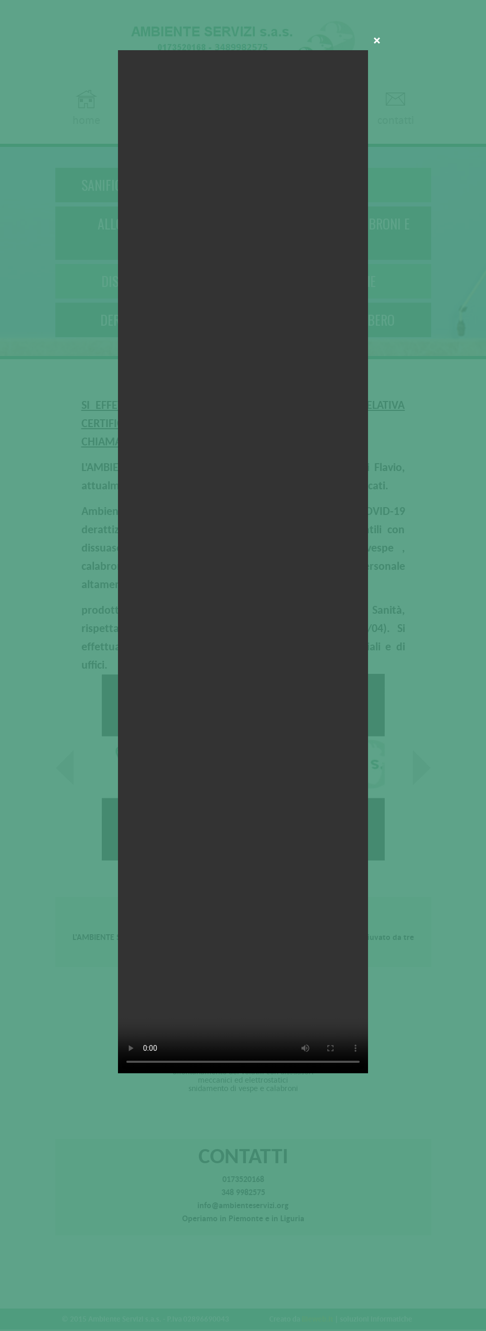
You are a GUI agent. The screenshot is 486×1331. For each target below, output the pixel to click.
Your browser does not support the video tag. (243, 561)
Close (377, 41)
